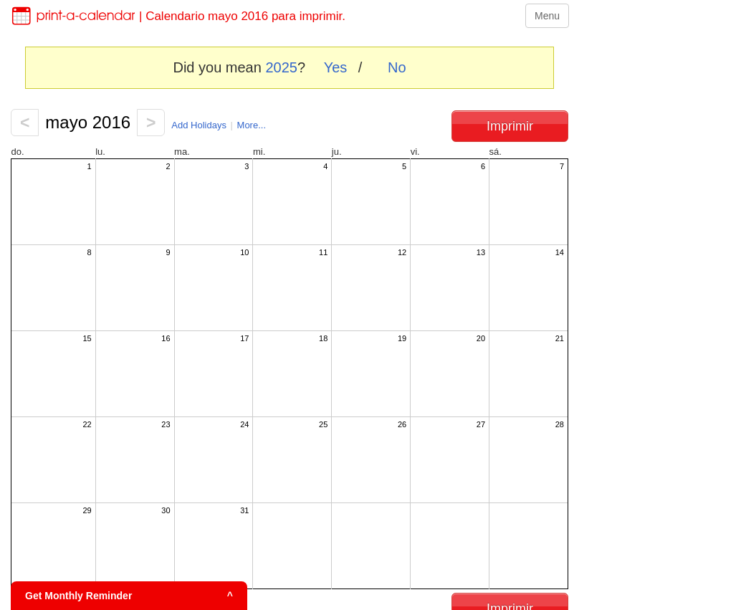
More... (251, 125)
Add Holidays (198, 125)
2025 (281, 67)
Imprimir (510, 126)
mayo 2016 (87, 122)
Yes (336, 67)
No (397, 67)
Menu (547, 16)
